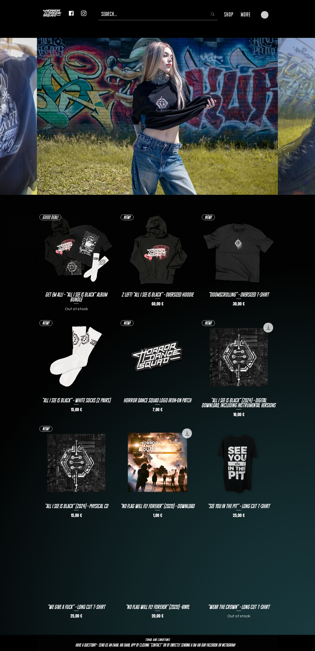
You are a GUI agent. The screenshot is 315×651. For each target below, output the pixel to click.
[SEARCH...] (151, 14)
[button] (264, 15)
